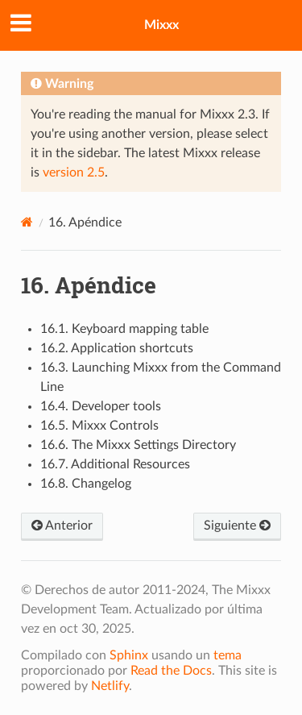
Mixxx (161, 25)
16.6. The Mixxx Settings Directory (138, 445)
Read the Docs (171, 670)
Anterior (62, 525)
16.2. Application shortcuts (116, 348)
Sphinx (129, 655)
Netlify (110, 686)
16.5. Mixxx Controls (99, 425)
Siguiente (237, 525)
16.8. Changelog (85, 483)
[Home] (27, 222)
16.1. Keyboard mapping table (124, 328)
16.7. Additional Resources (115, 464)
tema (227, 655)
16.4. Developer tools (100, 406)
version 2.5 (74, 172)
